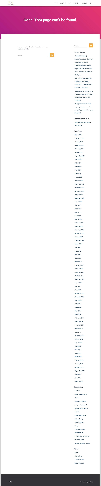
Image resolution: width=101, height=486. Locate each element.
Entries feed (78, 456)
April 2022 (78, 258)
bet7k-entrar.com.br (81, 394)
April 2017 (78, 332)
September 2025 (80, 156)
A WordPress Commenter (82, 122)
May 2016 (77, 349)
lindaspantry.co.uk (80, 415)
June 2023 (78, 208)
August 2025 (78, 159)
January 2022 (79, 268)
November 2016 (79, 335)
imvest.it (77, 412)
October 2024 (79, 180)
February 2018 (79, 318)
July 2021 (78, 286)
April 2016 (78, 353)
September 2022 (80, 240)
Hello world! (78, 125)
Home (55, 3)
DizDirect (90, 482)
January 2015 (79, 381)
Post (76, 426)
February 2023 (79, 223)
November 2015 (79, 367)
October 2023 (79, 194)
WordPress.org (79, 463)
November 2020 (79, 293)
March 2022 (78, 261)
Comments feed (79, 459)
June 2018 (78, 307)
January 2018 (79, 321)
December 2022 (79, 230)
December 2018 (79, 297)
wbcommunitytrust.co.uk (82, 443)
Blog (76, 398)
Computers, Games (80, 401)
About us (62, 3)
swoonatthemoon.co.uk (82, 436)
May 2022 (77, 254)
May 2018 (77, 311)
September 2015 (80, 371)
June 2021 (78, 290)
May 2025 (77, 170)
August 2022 (78, 244)
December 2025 (79, 145)
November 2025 (79, 149)
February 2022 (79, 265)
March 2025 (78, 177)
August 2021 (78, 283)
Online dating (79, 419)
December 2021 (79, 272)
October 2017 (79, 328)
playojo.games (79, 422)
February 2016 (79, 360)
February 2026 (79, 138)
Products (76, 3)
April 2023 (78, 216)
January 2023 (79, 226)
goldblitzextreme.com (81, 408)
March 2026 (78, 135)
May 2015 (77, 378)
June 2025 (78, 166)
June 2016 (78, 346)
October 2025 (79, 152)
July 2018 (78, 304)
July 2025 (78, 163)
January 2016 (79, 364)
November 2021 (79, 276)
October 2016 (79, 339)
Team (69, 3)
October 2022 (79, 237)
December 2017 (79, 325)
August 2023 (78, 201)
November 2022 (79, 233)
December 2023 (79, 187)
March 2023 (78, 219)
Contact (84, 3)
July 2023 (78, 205)
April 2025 (78, 173)
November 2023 (79, 191)
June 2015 (78, 374)
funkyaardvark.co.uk (81, 405)
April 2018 (78, 314)
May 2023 (77, 212)
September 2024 (80, 184)
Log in (76, 452)
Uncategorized (79, 439)
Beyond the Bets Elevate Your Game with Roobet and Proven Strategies (84, 72)
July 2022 (78, 247)
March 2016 (78, 356)
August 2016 (78, 342)
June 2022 (78, 251)
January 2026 (79, 142)
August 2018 (78, 300)
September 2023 (80, 198)
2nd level (77, 391)
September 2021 (80, 279)
